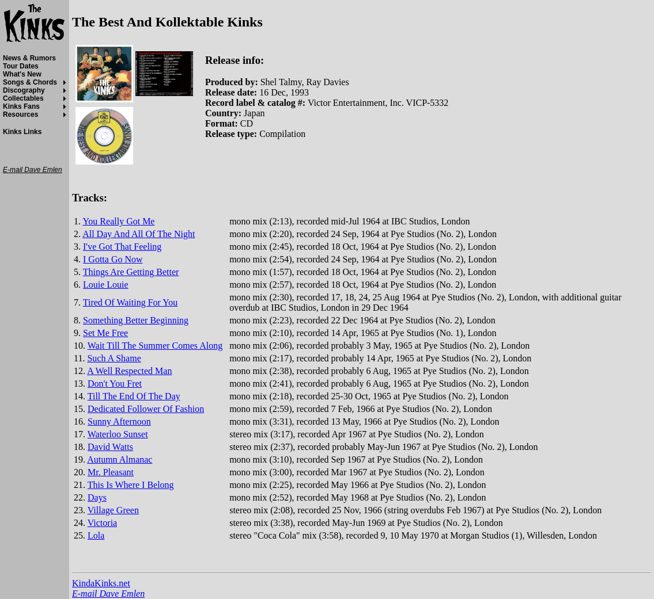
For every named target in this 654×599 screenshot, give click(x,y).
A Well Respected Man (129, 371)
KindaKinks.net (101, 583)
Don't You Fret (115, 383)
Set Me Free (105, 333)
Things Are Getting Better (131, 272)
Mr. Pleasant (111, 472)
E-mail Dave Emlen (108, 593)
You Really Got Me (118, 221)
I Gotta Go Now (113, 259)
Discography (24, 90)
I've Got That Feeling (122, 246)
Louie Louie (105, 284)
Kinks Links (22, 132)
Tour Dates (21, 66)
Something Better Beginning (135, 320)
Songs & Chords (30, 82)
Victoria (102, 523)
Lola (96, 535)
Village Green (113, 510)
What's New (22, 74)
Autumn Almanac (119, 459)
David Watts (110, 447)
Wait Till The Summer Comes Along (155, 345)
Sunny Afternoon (119, 421)
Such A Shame (114, 358)
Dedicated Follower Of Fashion (146, 409)
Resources (20, 114)
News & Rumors (29, 58)
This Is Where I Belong (131, 485)
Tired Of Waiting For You (130, 302)
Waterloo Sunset (118, 434)
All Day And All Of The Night (138, 234)
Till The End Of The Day (134, 396)
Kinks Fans (21, 106)
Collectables (23, 98)
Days (97, 497)
